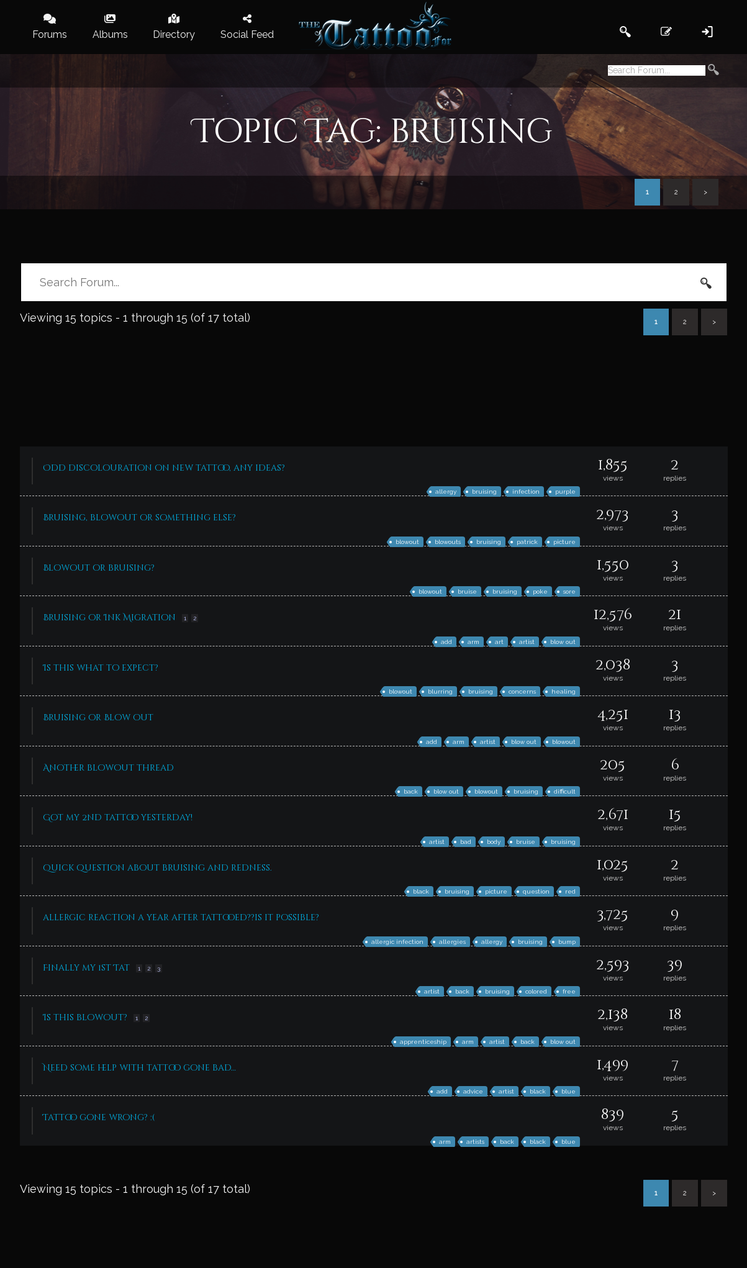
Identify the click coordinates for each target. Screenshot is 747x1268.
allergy (445, 491)
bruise (467, 591)
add (446, 641)
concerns (522, 691)
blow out (563, 641)
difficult (565, 791)
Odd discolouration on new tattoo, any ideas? (164, 468)
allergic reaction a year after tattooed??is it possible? (181, 917)
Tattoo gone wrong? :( (99, 1117)
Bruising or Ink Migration (109, 617)
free (569, 991)
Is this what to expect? (100, 668)
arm (473, 641)
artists (475, 1141)
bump (567, 941)
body (493, 841)
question (536, 891)
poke (540, 591)
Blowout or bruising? (99, 568)
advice (473, 1091)
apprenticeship (423, 1041)
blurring (440, 691)
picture (564, 541)
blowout (407, 541)
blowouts (448, 541)
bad (465, 841)
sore (569, 591)
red (570, 891)
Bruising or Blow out (98, 717)
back (411, 791)
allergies (452, 941)
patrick (527, 541)
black (421, 891)
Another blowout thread (108, 768)
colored (536, 991)
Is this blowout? (85, 1017)
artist (527, 641)
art (499, 641)
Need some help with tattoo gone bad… (139, 1068)
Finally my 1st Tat (86, 968)
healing (563, 691)
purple (565, 491)
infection (526, 491)
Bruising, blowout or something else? (139, 517)
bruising (484, 491)
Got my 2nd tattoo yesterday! (117, 817)
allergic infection (397, 941)
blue (568, 1091)
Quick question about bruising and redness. (157, 868)
